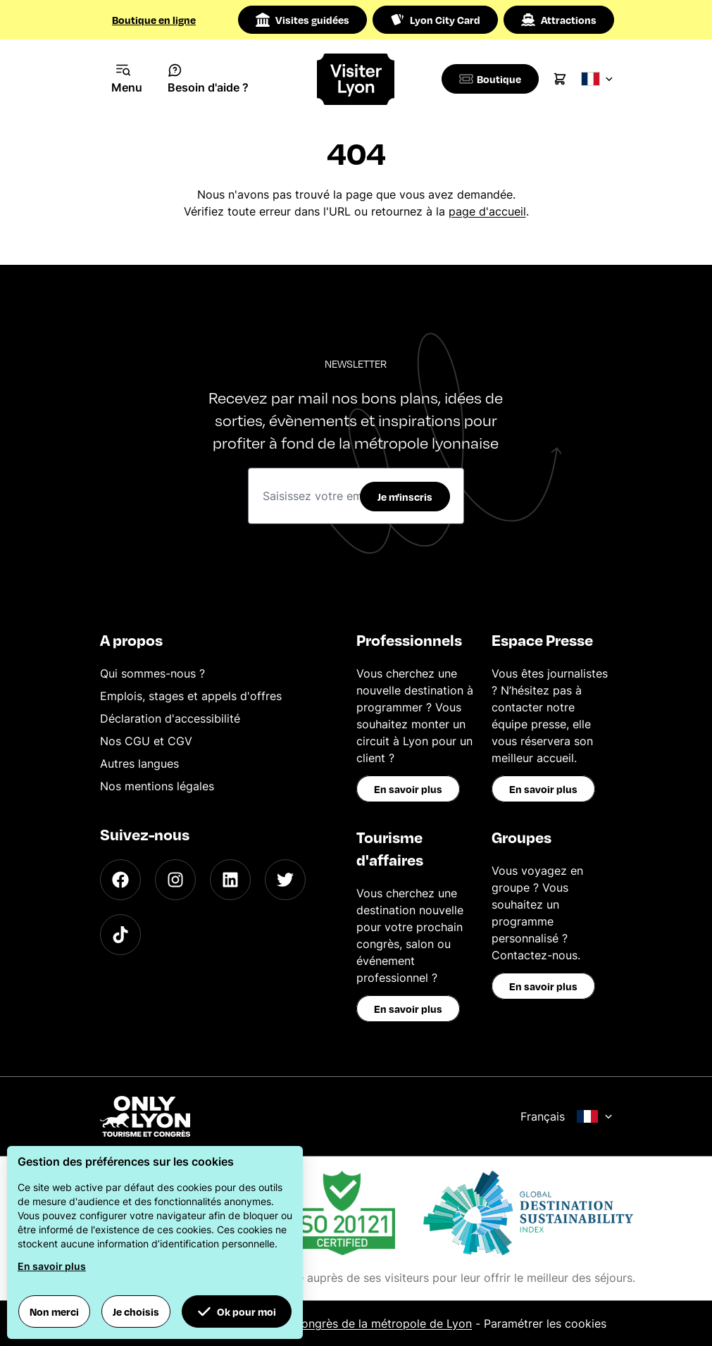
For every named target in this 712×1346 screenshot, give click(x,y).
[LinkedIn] (230, 879)
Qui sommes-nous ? (152, 673)
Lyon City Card (435, 20)
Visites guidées (302, 20)
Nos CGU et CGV (146, 741)
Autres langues (139, 763)
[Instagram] (175, 879)
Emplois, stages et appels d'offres (191, 696)
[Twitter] (285, 879)
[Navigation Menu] (127, 79)
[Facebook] (120, 879)
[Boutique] (493, 79)
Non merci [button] (54, 1311)
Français (566, 1116)
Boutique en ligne (154, 19)
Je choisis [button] (136, 1311)
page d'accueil (487, 211)
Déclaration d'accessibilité (170, 718)
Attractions (559, 20)
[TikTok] (120, 934)
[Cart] (565, 79)
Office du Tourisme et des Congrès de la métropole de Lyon (311, 1323)
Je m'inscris (404, 497)
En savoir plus (408, 789)
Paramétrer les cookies (545, 1323)
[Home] (356, 79)
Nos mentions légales (157, 786)
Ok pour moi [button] (236, 1311)
